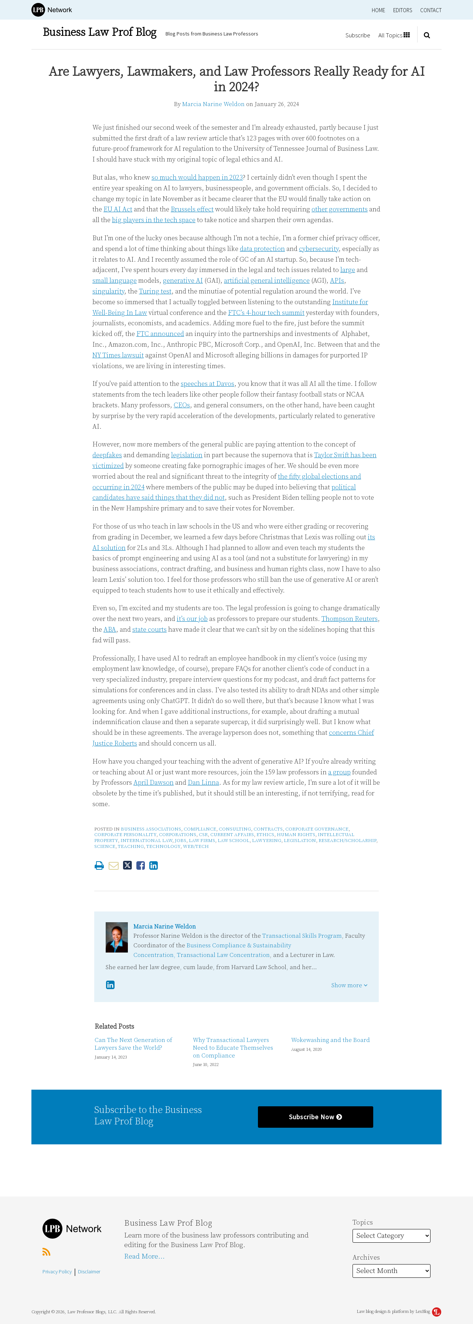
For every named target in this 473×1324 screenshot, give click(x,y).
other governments (340, 209)
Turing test (155, 291)
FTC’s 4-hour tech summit (266, 313)
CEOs (182, 405)
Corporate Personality (125, 835)
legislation (187, 455)
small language (114, 280)
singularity (108, 291)
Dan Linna (203, 782)
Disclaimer (89, 1271)
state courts (149, 629)
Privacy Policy (57, 1271)
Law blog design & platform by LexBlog (399, 1311)
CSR (203, 835)
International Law (146, 840)
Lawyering (266, 840)
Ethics (265, 835)
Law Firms (202, 840)
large (347, 270)
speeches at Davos (207, 384)
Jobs (180, 840)
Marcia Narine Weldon (213, 104)
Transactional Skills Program (302, 936)
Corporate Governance (316, 829)
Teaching (131, 846)
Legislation (300, 840)
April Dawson (153, 782)
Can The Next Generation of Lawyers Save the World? (133, 1044)
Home (378, 10)
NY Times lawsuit (118, 355)
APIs (337, 280)
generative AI (183, 280)
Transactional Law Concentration (223, 955)
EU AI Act (117, 209)
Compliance (200, 829)
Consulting (235, 829)
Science (104, 846)
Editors (402, 10)
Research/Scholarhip (347, 840)
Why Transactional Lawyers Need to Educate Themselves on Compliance (233, 1047)
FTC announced (160, 334)
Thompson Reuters (349, 619)
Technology (163, 846)
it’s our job (192, 619)
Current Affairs (232, 835)
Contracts (268, 829)
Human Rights (296, 835)
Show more (349, 985)
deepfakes (107, 455)
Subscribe (358, 35)
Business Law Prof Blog (99, 33)
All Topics (394, 35)
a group (339, 772)
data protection (262, 249)
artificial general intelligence (267, 280)
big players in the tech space (153, 220)
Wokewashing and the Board (330, 1040)
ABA (109, 629)
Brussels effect (192, 209)
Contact (431, 10)
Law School (233, 840)
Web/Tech (196, 846)
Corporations (177, 835)
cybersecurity (318, 249)
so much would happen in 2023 (197, 177)
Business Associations (151, 829)
